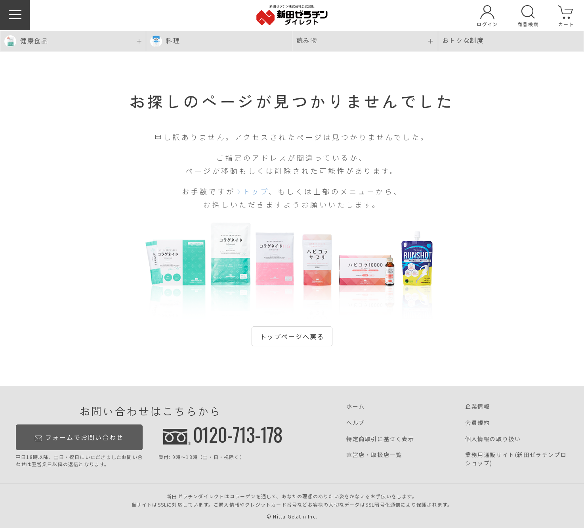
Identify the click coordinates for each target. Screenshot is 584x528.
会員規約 (477, 422)
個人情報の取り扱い (493, 439)
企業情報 (477, 406)
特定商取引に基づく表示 (380, 439)
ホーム (355, 406)
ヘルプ (355, 422)
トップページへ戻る (292, 336)
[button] (15, 15)
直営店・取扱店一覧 (374, 455)
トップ (255, 191)
